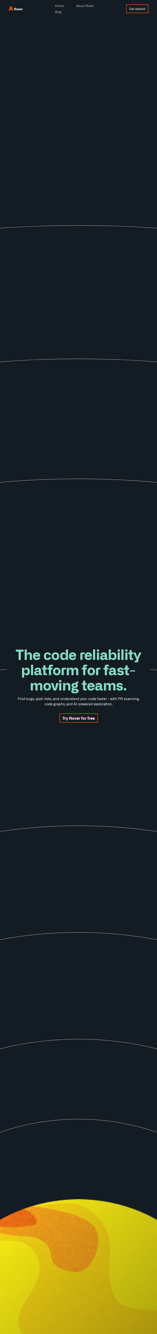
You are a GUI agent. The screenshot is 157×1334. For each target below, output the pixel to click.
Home (59, 5)
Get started (137, 8)
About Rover (85, 5)
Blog (58, 12)
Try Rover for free (78, 718)
